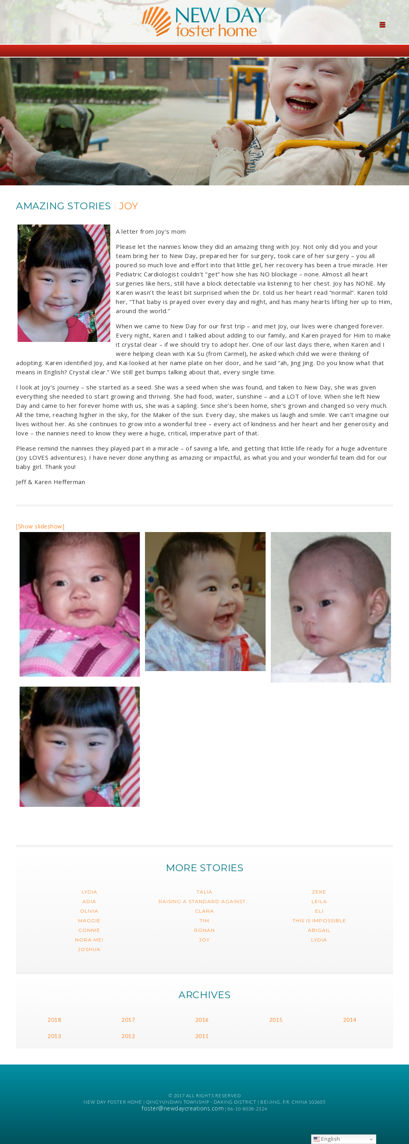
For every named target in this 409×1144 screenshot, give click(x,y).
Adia (89, 901)
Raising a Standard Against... (204, 901)
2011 (202, 1036)
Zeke (319, 892)
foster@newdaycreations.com (183, 1108)
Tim (204, 921)
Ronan (204, 930)
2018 (54, 1020)
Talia (204, 892)
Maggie (89, 921)
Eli (319, 911)
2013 (54, 1036)
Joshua (89, 949)
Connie (89, 930)
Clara (204, 911)
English (327, 1138)
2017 (128, 1020)
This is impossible (319, 921)
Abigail (319, 930)
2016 (202, 1020)
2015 (276, 1020)
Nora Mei (89, 940)
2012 (128, 1036)
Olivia (89, 911)
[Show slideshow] (40, 526)
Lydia (89, 892)
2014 (350, 1020)
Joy (204, 940)
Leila (319, 901)
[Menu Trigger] (383, 24)
